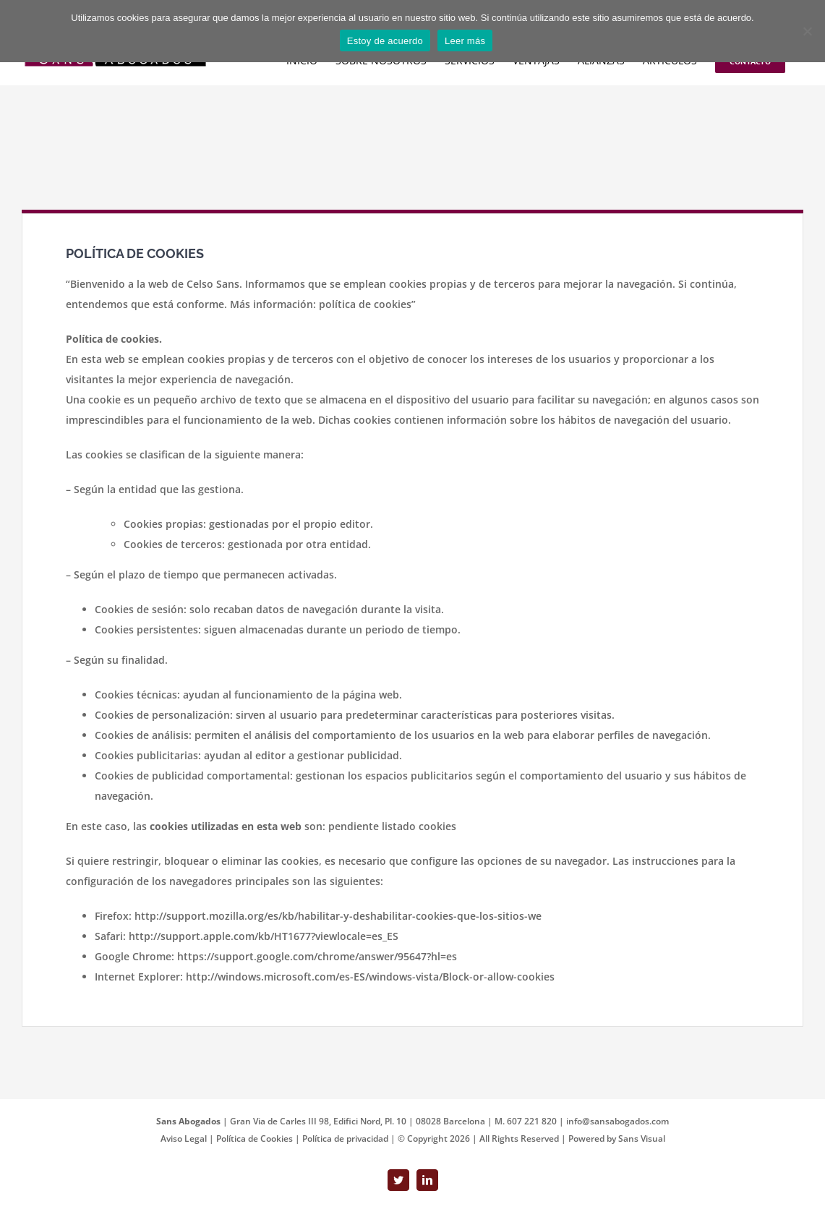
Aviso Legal (185, 1138)
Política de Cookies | (259, 1138)
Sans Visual (641, 1138)
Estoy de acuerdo (385, 40)
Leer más (465, 40)
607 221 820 (532, 1121)
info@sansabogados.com (617, 1121)
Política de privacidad (346, 1138)
